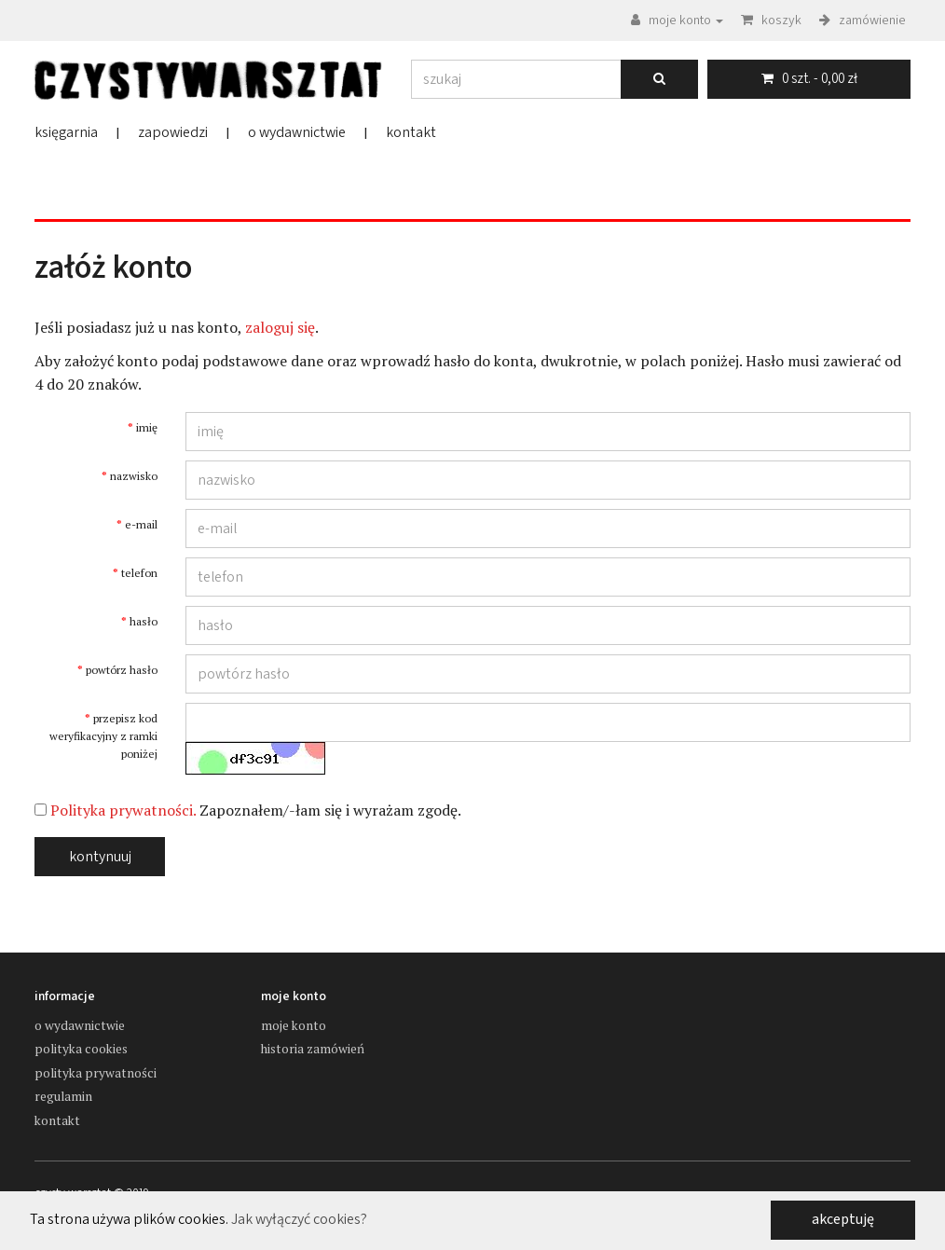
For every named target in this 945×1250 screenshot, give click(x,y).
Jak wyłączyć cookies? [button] (299, 1219)
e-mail (141, 524)
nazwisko (134, 476)
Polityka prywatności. (123, 810)
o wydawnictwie (297, 132)
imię (147, 427)
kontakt (411, 132)
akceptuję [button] (843, 1219)
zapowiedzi (173, 132)
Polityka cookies (81, 1048)
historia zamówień (312, 1048)
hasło (144, 621)
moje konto (293, 1025)
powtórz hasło (122, 670)
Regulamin (63, 1096)
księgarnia (66, 132)
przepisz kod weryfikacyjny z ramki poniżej (103, 736)
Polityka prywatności (95, 1073)
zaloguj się (280, 327)
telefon (139, 573)
